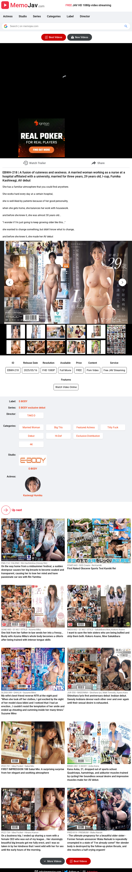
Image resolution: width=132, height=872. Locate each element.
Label (70, 16)
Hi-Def (58, 435)
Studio (23, 16)
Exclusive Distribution (88, 435)
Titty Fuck (112, 427)
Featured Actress (86, 427)
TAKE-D (31, 415)
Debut (31, 435)
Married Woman (31, 427)
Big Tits (58, 427)
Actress (8, 16)
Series (37, 16)
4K (31, 444)
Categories (54, 16)
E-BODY (23, 401)
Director (85, 16)
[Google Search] (126, 26)
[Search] (66, 26)
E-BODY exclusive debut (32, 407)
